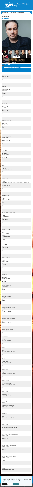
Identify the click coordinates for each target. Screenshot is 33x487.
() (15, 65)
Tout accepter (16, 484)
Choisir (10, 484)
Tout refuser (5, 484)
